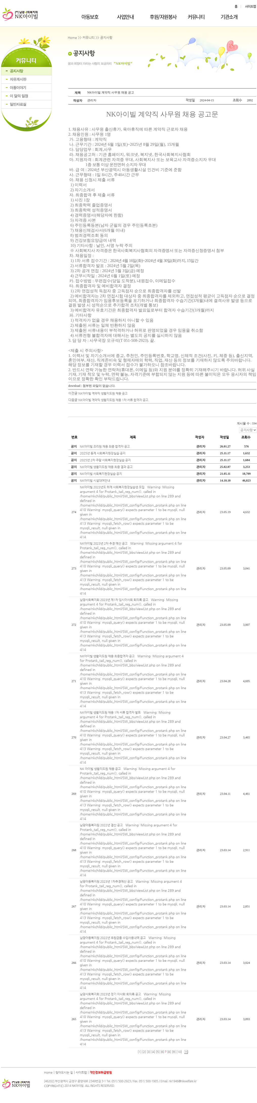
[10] (179, 1051)
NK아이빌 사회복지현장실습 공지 (101, 473)
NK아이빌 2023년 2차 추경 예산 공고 (104, 543)
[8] (169, 1051)
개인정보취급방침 (101, 1072)
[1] (139, 1051)
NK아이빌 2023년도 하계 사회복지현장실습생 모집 (112, 487)
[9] (174, 1051)
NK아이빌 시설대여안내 (95, 480)
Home (48, 1072)
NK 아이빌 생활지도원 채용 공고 (100, 769)
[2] (144, 1051)
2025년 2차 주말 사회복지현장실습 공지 (105, 460)
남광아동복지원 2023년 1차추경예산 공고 (107, 881)
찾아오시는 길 (64, 1072)
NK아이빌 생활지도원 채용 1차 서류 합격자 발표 (110, 712)
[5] (158, 1051)
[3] (149, 1051)
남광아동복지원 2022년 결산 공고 (101, 825)
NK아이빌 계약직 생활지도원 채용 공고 (102, 393)
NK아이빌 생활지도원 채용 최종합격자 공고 (107, 656)
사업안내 (125, 16)
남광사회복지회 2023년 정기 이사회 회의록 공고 (111, 994)
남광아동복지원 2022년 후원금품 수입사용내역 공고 (113, 938)
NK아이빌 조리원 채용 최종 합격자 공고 (105, 446)
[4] (153, 1051)
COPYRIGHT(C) (54, 1086)
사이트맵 (81, 1072)
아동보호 (89, 16)
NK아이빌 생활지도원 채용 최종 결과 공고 (106, 467)
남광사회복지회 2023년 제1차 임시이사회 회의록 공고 (114, 600)
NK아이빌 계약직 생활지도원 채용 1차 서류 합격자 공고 (113, 400)
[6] (162, 1051)
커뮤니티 (196, 16)
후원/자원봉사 (163, 16)
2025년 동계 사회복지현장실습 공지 (102, 453)
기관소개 (229, 16)
